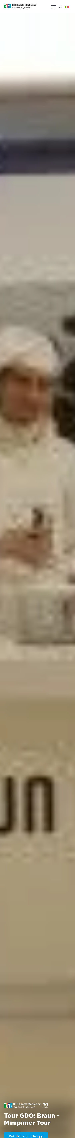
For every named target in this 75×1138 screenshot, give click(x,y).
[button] (67, 6)
